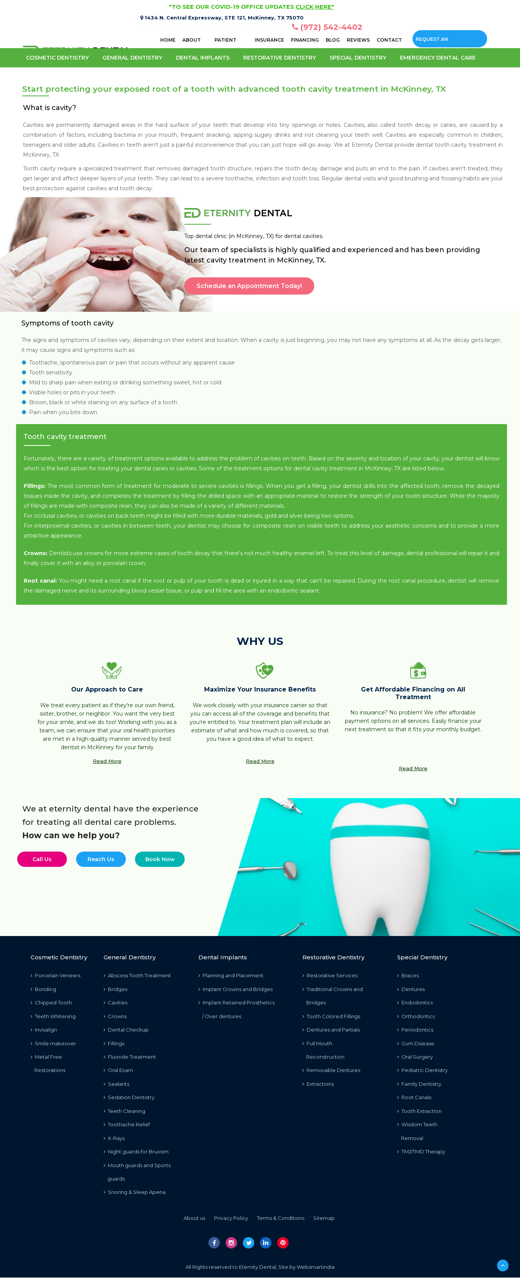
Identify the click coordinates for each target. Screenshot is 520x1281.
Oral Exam (118, 1072)
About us (194, 1221)
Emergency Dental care (438, 57)
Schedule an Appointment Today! (249, 286)
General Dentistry (132, 57)
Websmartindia (316, 1270)
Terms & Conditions (280, 1221)
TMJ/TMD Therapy (421, 1154)
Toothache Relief (127, 1127)
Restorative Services (330, 975)
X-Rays (114, 1140)
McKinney (36, 154)
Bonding (43, 989)
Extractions (318, 1085)
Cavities (115, 1003)
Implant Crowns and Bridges (235, 989)
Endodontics (415, 1003)
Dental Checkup (126, 1030)
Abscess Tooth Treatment (137, 975)
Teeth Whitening (53, 1017)
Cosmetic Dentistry (57, 57)
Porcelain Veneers (55, 975)
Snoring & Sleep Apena (135, 1195)
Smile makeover (53, 1044)
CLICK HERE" (315, 6)
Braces (408, 975)
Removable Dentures (331, 1072)
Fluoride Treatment (130, 1058)
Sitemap (324, 1221)
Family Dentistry (419, 1085)
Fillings (114, 1044)
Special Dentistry (358, 57)
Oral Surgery (415, 1058)
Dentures (411, 989)
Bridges (115, 989)
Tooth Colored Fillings (331, 1017)
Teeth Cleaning (124, 1113)
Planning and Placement (230, 975)
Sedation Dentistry (129, 1099)
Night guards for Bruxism (136, 1154)
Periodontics (415, 1030)
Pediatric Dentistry (422, 1072)
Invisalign (44, 1030)
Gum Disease (415, 1044)
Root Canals (414, 1099)
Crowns (115, 1017)
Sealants (116, 1085)
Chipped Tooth (51, 1003)
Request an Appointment (434, 41)
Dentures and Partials (331, 1030)
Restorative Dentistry (279, 57)
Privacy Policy (231, 1221)
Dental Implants (202, 57)
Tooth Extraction (419, 1113)
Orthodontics (416, 1017)
